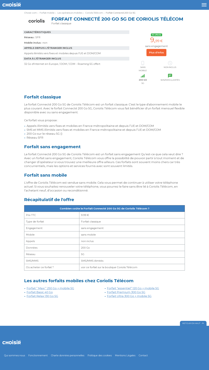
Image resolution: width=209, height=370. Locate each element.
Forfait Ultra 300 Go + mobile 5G (129, 296)
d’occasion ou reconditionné (67, 190)
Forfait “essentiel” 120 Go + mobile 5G (133, 288)
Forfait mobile (47, 12)
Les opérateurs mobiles (69, 12)
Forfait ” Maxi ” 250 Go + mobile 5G (50, 288)
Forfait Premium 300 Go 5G (126, 292)
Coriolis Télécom (94, 12)
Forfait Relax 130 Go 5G (42, 296)
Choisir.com (30, 12)
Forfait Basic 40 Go (40, 292)
